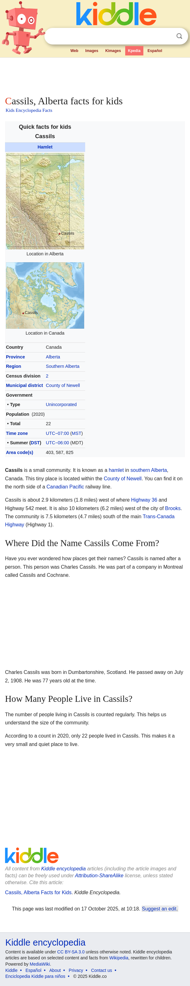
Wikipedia (118, 957)
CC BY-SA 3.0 (71, 951)
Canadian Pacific (65, 486)
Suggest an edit (159, 908)
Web (74, 51)
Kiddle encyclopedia (63, 868)
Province (15, 356)
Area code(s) (19, 452)
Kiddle (11, 970)
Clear (166, 36)
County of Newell (63, 385)
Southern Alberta (63, 366)
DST (35, 442)
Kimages (113, 51)
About (55, 970)
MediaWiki (40, 964)
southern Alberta (149, 470)
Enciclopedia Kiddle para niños (35, 976)
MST (76, 433)
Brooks (173, 508)
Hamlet (45, 146)
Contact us (101, 970)
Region (13, 366)
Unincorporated (61, 404)
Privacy (76, 970)
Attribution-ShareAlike (99, 875)
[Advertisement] (95, 75)
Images (91, 51)
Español (154, 51)
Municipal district (24, 385)
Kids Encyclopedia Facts (29, 110)
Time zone (17, 433)
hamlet (116, 470)
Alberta (53, 356)
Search (179, 36)
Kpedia (134, 51)
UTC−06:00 (57, 442)
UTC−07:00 (57, 433)
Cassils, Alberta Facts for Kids (38, 892)
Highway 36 (144, 500)
